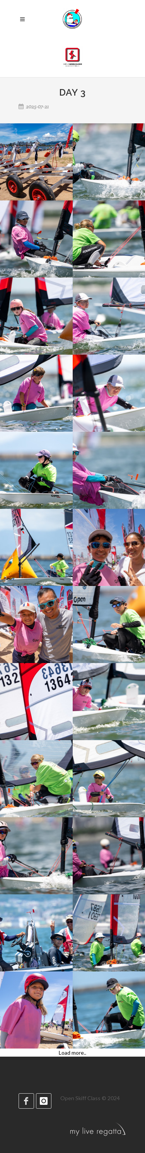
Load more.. (72, 1052)
